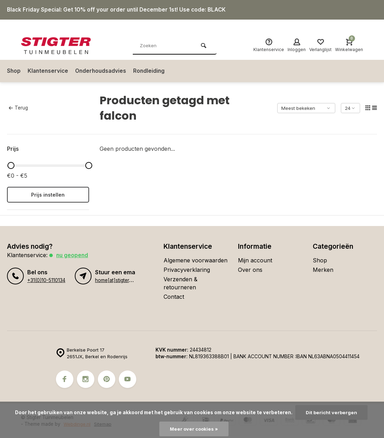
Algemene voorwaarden (195, 260)
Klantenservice (49, 71)
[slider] (11, 165)
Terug (18, 108)
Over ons (250, 269)
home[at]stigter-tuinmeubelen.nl (130, 280)
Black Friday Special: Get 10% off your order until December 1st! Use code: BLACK (119, 9)
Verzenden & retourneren (180, 283)
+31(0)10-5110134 (46, 280)
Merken (323, 269)
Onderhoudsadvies (103, 71)
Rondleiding (153, 71)
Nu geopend (72, 255)
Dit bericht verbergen (331, 412)
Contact (174, 296)
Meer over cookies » (194, 429)
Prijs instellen (48, 195)
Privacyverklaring (187, 269)
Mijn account (255, 260)
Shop (14, 71)
